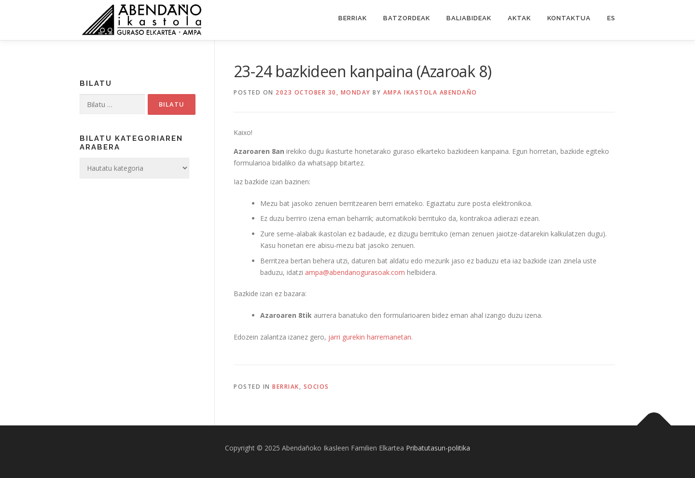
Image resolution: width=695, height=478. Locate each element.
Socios (316, 386)
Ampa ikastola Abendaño (430, 92)
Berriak (352, 18)
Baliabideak (468, 18)
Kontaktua (569, 18)
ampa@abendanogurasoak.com (355, 272)
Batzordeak (406, 18)
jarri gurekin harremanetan (369, 336)
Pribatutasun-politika (438, 447)
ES (611, 18)
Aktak (519, 18)
